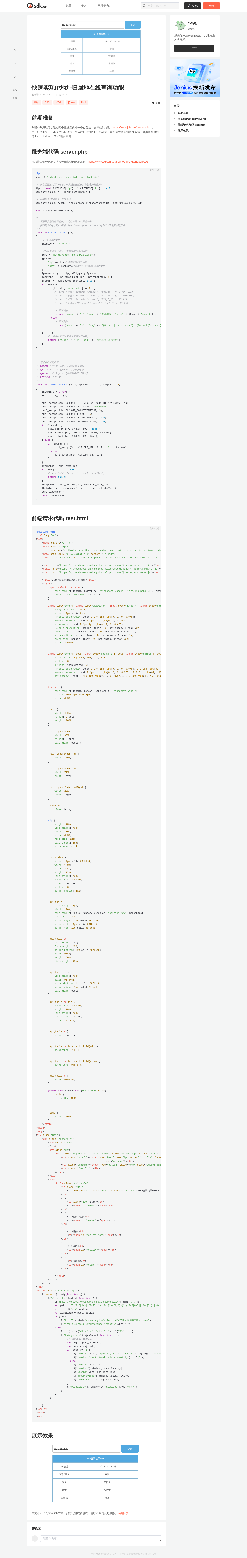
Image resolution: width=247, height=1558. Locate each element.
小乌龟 (192, 23)
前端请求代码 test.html (192, 125)
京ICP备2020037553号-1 (103, 1554)
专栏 (84, 5)
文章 (68, 5)
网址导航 (103, 5)
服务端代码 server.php (192, 119)
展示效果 (183, 130)
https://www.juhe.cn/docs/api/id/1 (132, 127)
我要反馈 (123, 1513)
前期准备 (183, 113)
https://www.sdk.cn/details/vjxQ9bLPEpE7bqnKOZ (118, 161)
